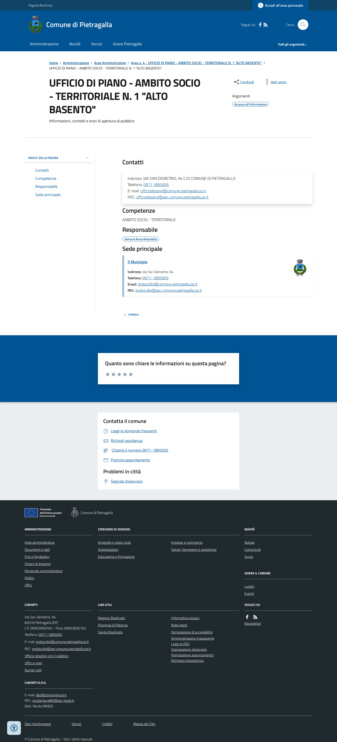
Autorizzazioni (108, 549)
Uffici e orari (33, 663)
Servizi (96, 44)
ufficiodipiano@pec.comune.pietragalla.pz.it (172, 197)
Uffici (28, 585)
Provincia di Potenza (113, 625)
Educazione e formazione (116, 556)
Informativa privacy (185, 618)
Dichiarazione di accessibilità (191, 632)
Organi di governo (38, 563)
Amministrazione (44, 44)
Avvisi (248, 556)
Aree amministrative (40, 542)
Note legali (179, 625)
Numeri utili (33, 670)
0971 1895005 (156, 185)
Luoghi (249, 586)
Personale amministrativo (43, 570)
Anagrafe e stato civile (114, 542)
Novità (74, 44)
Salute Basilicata (110, 632)
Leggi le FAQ (180, 644)
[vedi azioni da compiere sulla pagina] (275, 81)
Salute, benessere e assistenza (193, 549)
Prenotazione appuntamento (192, 655)
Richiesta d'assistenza (187, 660)
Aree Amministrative (110, 62)
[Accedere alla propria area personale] (280, 5)
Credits (107, 723)
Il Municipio (137, 262)
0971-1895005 (155, 278)
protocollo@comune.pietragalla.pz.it (167, 284)
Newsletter (252, 623)
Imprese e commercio (186, 542)
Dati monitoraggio (38, 723)
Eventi (249, 593)
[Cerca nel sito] (301, 24)
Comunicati (252, 549)
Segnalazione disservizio (189, 649)
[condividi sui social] (243, 81)
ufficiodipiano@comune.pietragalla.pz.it (173, 191)
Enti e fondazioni (37, 556)
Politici (29, 578)
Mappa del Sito (144, 723)
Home (53, 62)
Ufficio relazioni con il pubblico (46, 656)
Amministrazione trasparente (192, 638)
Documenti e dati (37, 549)
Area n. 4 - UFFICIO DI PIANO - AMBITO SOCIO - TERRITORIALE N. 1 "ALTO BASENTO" (196, 62)
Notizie (249, 542)
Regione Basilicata (40, 5)
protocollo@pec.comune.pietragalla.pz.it (168, 290)
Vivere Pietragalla (127, 44)
